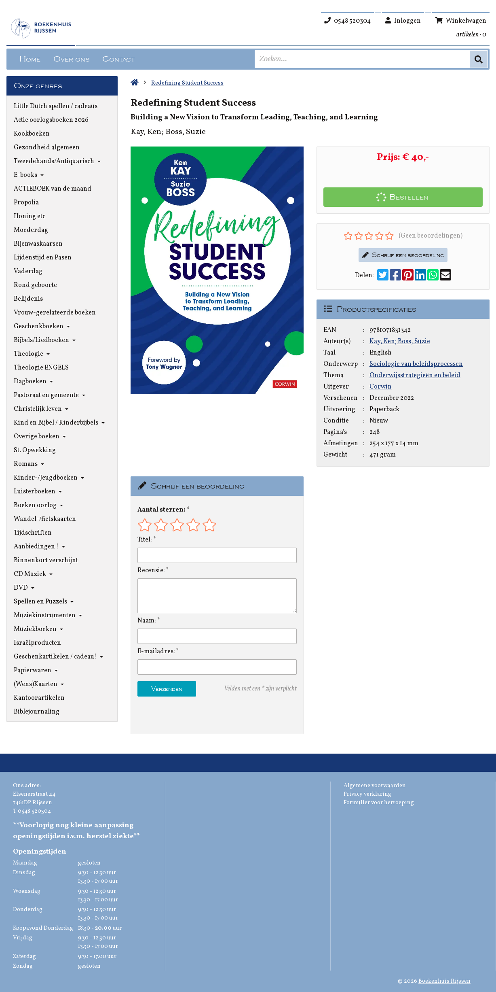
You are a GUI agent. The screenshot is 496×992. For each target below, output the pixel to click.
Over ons (71, 59)
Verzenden (166, 688)
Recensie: (151, 570)
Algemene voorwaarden (375, 786)
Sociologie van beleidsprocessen (416, 364)
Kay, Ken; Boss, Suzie (399, 341)
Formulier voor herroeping (379, 803)
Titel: (144, 539)
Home (29, 59)
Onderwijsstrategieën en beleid (414, 375)
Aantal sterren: (161, 510)
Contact (118, 59)
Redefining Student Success (187, 83)
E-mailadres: (156, 651)
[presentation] (189, 715)
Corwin (380, 386)
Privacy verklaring (367, 794)
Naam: (146, 620)
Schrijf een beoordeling (403, 255)
